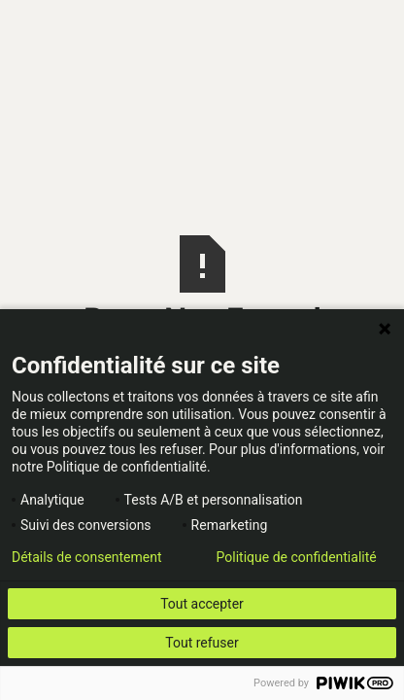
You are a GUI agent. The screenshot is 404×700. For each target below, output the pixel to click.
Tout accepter (202, 604)
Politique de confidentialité (297, 557)
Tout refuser (201, 642)
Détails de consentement (87, 557)
